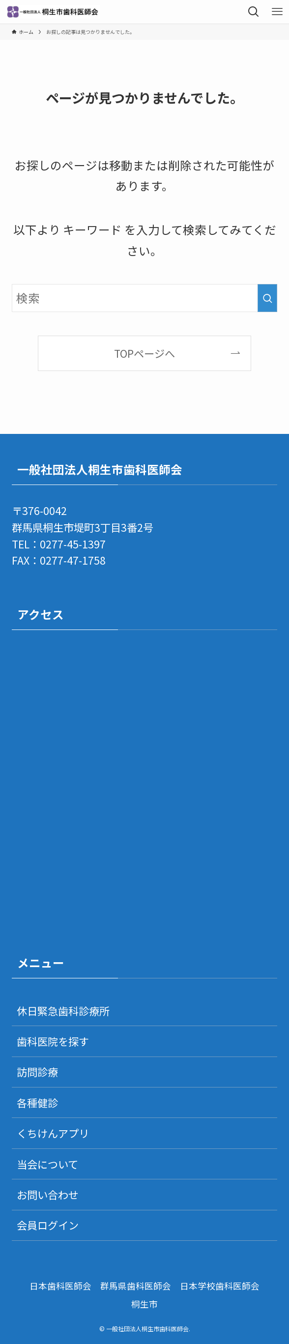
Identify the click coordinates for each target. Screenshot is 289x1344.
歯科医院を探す (53, 1041)
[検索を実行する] (267, 298)
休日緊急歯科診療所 (63, 1010)
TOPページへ (144, 353)
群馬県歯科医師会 (135, 1286)
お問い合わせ (48, 1194)
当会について (47, 1164)
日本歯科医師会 (60, 1286)
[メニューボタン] (277, 12)
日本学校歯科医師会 (220, 1286)
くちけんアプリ (53, 1133)
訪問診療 (37, 1071)
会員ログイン (48, 1224)
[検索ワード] (145, 298)
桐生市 (144, 1304)
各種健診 (37, 1102)
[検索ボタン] (253, 12)
